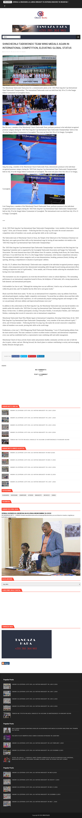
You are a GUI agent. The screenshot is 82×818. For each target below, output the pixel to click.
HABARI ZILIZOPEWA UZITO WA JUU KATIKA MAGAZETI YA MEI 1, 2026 (34, 801)
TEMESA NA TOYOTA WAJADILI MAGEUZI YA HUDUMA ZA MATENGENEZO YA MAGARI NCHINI (39, 439)
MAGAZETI (38, 495)
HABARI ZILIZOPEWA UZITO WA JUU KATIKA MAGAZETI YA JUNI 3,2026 (33, 410)
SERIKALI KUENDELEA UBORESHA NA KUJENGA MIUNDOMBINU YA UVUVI (26, 513)
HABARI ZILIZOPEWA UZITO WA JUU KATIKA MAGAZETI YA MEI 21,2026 (33, 460)
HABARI (23, 51)
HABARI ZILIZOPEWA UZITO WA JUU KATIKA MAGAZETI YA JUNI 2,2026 (33, 425)
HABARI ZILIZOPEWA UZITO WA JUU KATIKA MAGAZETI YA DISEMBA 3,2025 (36, 794)
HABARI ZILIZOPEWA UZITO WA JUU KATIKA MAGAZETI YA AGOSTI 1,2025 (35, 779)
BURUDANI (14, 495)
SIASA (54, 495)
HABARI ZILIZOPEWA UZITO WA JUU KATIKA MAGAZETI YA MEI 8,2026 (32, 452)
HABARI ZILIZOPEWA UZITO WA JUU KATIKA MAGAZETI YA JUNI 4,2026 (33, 432)
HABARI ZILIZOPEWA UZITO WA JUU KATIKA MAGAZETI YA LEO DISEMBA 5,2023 (37, 750)
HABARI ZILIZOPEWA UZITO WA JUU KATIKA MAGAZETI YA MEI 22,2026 (33, 474)
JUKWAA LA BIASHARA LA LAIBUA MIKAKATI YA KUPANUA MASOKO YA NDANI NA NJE (41, 2)
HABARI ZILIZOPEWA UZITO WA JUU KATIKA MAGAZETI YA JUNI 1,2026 (33, 417)
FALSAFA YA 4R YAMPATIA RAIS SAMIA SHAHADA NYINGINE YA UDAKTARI (35, 735)
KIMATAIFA (23, 495)
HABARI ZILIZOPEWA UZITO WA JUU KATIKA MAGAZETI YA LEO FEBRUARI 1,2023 (38, 743)
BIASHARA (6, 495)
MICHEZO (47, 495)
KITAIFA (30, 495)
